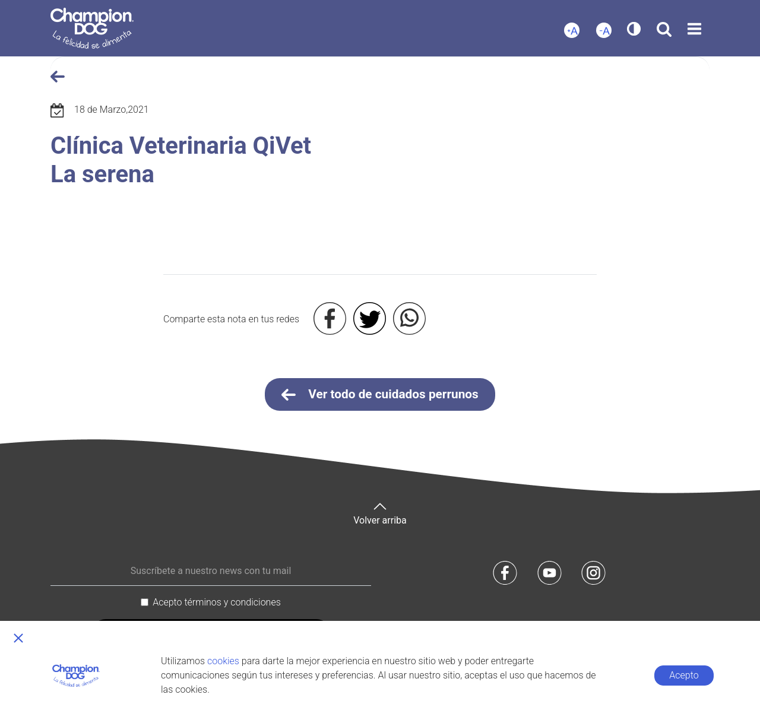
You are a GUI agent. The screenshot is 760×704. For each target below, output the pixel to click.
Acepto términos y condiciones (217, 602)
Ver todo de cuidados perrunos (380, 394)
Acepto (683, 675)
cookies (223, 661)
